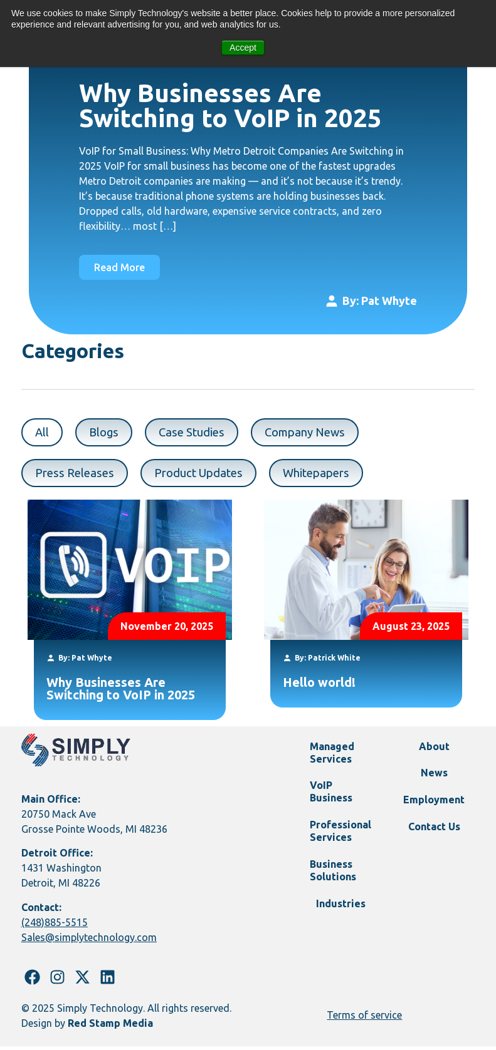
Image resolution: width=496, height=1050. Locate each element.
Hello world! (319, 686)
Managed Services (336, 757)
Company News (319, 433)
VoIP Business (335, 799)
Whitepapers (333, 476)
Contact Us (434, 837)
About (434, 751)
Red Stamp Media (110, 1027)
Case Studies (199, 433)
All (43, 433)
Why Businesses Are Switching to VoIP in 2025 (230, 105)
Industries (341, 916)
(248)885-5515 (54, 926)
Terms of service (364, 1019)
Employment (434, 809)
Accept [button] (243, 48)
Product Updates (208, 476)
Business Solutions (337, 881)
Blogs (107, 433)
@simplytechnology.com (101, 941)
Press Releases (77, 476)
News (434, 780)
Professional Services (341, 840)
